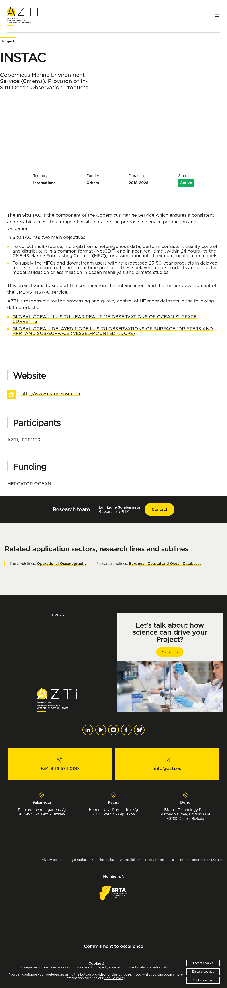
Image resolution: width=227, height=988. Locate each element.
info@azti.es (167, 768)
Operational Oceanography (62, 563)
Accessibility (130, 860)
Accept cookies (203, 963)
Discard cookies (203, 971)
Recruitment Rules (159, 860)
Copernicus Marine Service (125, 215)
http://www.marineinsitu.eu (50, 393)
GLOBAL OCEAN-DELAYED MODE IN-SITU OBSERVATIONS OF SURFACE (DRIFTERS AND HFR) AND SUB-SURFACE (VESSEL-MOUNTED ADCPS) (112, 331)
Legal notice (77, 860)
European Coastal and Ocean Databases (165, 563)
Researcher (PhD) (119, 509)
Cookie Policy (114, 978)
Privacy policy (51, 860)
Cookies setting (203, 980)
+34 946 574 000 (59, 768)
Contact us (169, 652)
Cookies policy (103, 860)
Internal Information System (201, 860)
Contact (159, 509)
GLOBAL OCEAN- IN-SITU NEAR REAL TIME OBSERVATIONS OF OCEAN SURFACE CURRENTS (104, 319)
